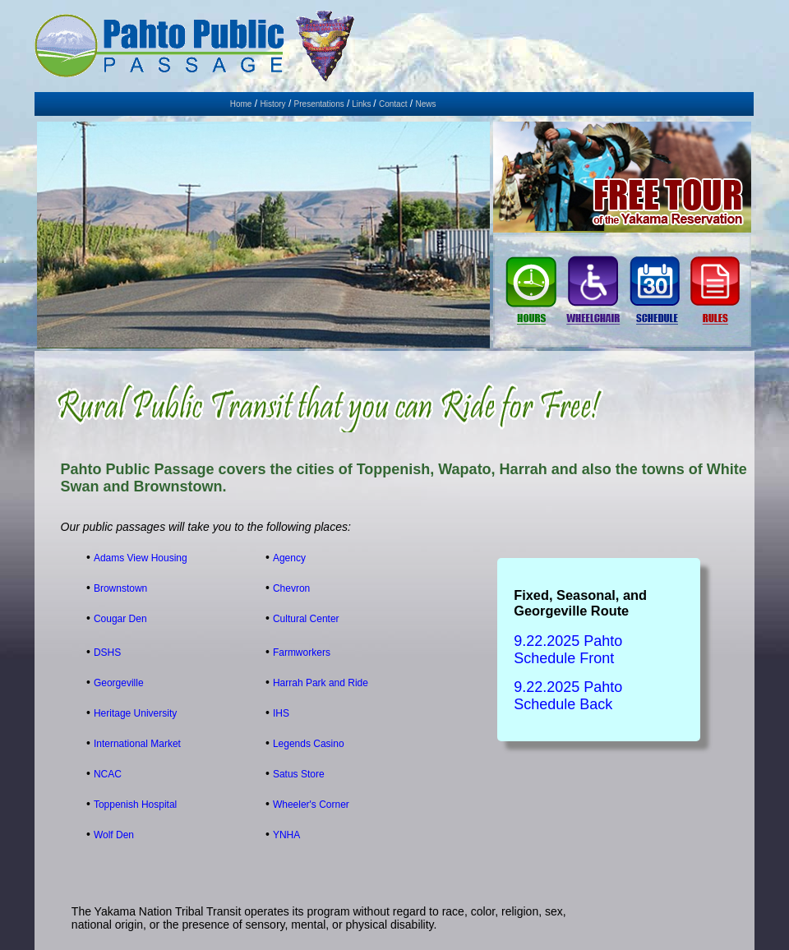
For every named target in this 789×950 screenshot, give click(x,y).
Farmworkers (301, 652)
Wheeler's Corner (311, 804)
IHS (281, 713)
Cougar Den (120, 619)
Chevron (291, 588)
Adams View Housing (140, 558)
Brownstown (120, 588)
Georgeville (119, 683)
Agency (289, 558)
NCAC (108, 774)
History (272, 103)
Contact (393, 103)
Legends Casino (308, 743)
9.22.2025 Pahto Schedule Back (568, 695)
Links (361, 103)
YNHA (286, 835)
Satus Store (299, 774)
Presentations (319, 103)
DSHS (107, 652)
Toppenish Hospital (135, 804)
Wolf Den (114, 835)
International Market (137, 743)
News (425, 103)
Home (241, 103)
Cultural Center (306, 619)
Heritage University (135, 713)
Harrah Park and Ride (320, 683)
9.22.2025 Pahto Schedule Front (568, 649)
